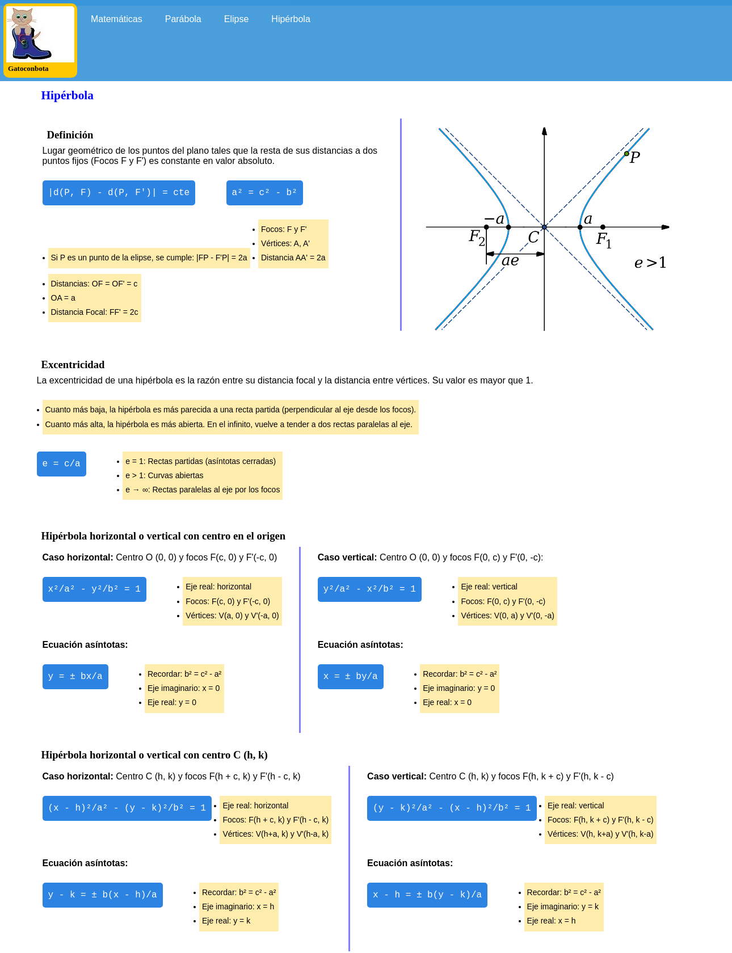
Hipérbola (290, 19)
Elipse (236, 19)
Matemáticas (116, 19)
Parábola (183, 19)
